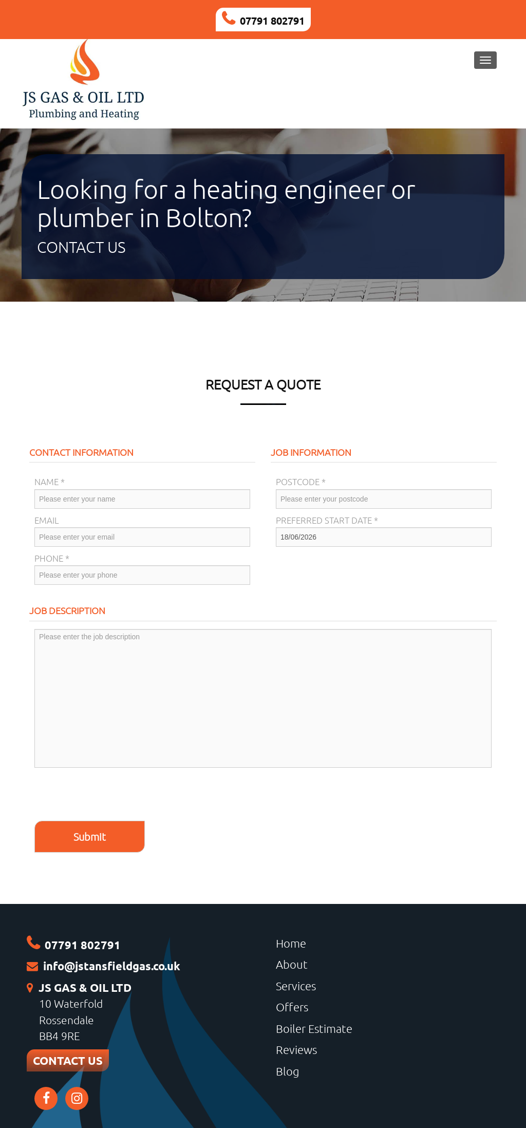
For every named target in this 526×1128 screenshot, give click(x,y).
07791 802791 (272, 20)
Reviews (296, 1049)
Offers (292, 1006)
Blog (287, 1071)
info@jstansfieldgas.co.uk (111, 966)
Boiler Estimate (314, 1028)
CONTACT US (68, 1060)
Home (291, 943)
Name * (49, 481)
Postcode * (301, 481)
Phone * (51, 558)
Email (46, 520)
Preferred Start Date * (327, 520)
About (292, 964)
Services (296, 985)
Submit (89, 836)
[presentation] (112, 795)
